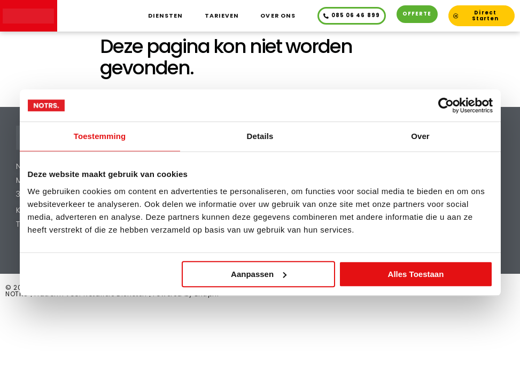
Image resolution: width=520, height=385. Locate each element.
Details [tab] (260, 136)
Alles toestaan (416, 274)
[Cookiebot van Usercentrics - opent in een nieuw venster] (446, 105)
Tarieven (222, 16)
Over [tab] (420, 136)
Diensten (165, 16)
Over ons (278, 16)
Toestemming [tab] (100, 136)
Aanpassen (258, 274)
